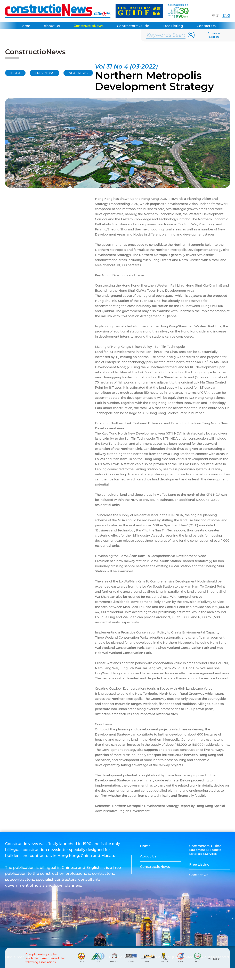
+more (214, 958)
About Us (52, 26)
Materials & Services (203, 853)
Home (25, 26)
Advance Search (214, 35)
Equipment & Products (205, 850)
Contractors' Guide (133, 26)
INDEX (15, 73)
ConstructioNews (88, 26)
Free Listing (173, 26)
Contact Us (206, 26)
